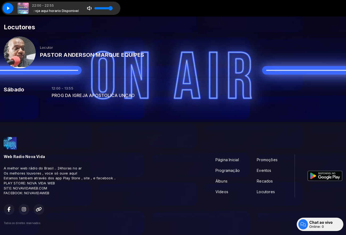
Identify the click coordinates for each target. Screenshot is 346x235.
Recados (265, 181)
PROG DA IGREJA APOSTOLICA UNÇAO (93, 95)
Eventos (264, 170)
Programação (227, 170)
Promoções (267, 159)
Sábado (14, 89)
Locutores (266, 191)
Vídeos (221, 191)
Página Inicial (227, 159)
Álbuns (221, 181)
